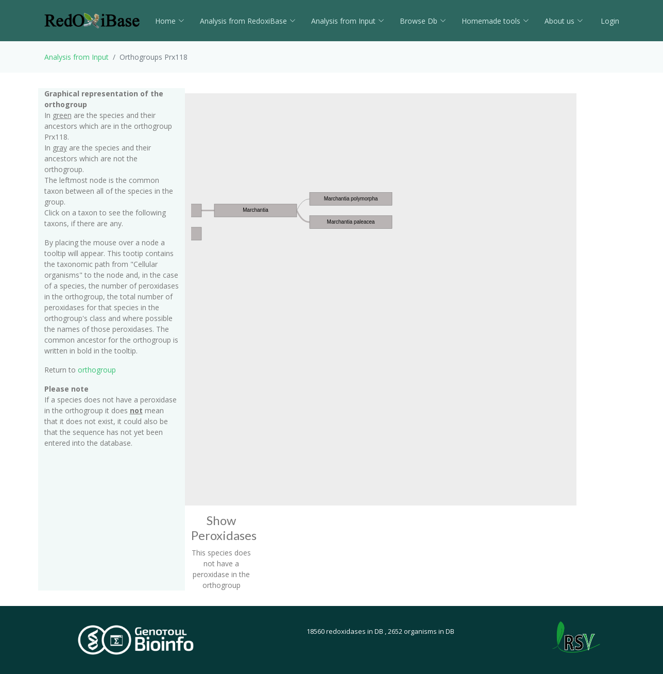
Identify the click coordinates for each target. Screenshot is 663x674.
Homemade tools (495, 21)
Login (609, 21)
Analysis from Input (347, 21)
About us (564, 21)
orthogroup (97, 370)
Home (169, 21)
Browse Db (423, 21)
